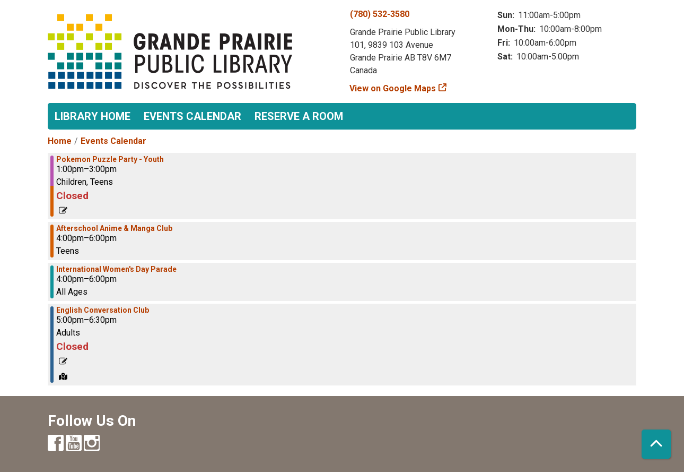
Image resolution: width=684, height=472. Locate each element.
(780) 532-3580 (379, 14)
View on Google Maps (393, 88)
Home (60, 141)
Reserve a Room (299, 116)
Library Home (92, 116)
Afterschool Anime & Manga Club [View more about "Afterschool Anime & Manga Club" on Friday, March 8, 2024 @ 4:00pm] (114, 228)
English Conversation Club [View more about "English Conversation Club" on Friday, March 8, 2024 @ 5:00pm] (102, 310)
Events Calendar (192, 116)
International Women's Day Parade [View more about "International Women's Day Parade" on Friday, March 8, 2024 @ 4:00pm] (116, 269)
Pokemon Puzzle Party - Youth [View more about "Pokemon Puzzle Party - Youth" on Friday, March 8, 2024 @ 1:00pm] (110, 159)
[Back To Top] (656, 444)
